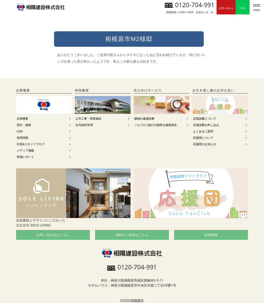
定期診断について (204, 118)
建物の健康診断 (144, 118)
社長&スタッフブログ (31, 144)
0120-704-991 (189, 5)
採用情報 (22, 137)
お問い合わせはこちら (53, 235)
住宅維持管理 (84, 125)
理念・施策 (24, 125)
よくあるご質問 (203, 131)
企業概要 (22, 118)
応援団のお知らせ (204, 144)
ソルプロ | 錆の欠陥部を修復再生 (155, 125)
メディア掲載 (25, 150)
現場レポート (25, 156)
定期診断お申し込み (206, 125)
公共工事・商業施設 (88, 118)
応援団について (203, 137)
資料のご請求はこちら (132, 235)
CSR (20, 131)
